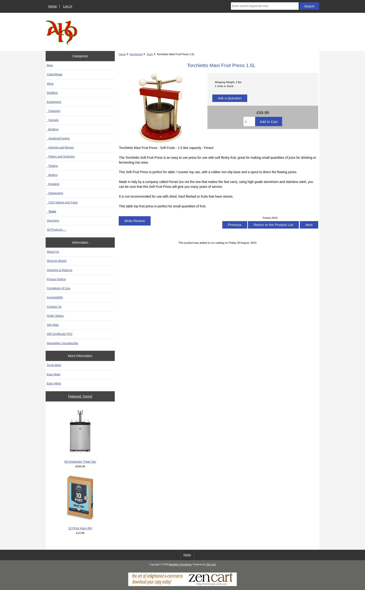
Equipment (136, 54)
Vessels (53, 120)
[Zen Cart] (182, 585)
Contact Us (54, 306)
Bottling (52, 129)
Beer (50, 65)
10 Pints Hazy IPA (80, 502)
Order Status (55, 315)
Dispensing (55, 193)
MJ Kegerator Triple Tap (80, 435)
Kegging (53, 184)
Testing (52, 166)
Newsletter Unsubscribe (62, 343)
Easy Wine (54, 383)
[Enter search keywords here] (264, 6)
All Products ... (56, 229)
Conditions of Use (58, 288)
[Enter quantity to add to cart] (249, 121)
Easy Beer (54, 374)
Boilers (52, 175)
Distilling (52, 92)
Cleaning (53, 111)
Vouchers (53, 220)
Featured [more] (80, 396)
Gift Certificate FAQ (59, 334)
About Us (53, 251)
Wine (50, 83)
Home (52, 6)
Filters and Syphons (61, 156)
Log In (67, 6)
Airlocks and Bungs (60, 147)
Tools (149, 54)
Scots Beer (54, 365)
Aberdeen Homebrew (180, 564)
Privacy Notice (56, 279)
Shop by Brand (56, 261)
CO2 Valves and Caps (62, 202)
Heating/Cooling (58, 138)
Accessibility (55, 297)
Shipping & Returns (59, 270)
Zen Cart (211, 564)
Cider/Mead (54, 74)
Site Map (52, 325)
